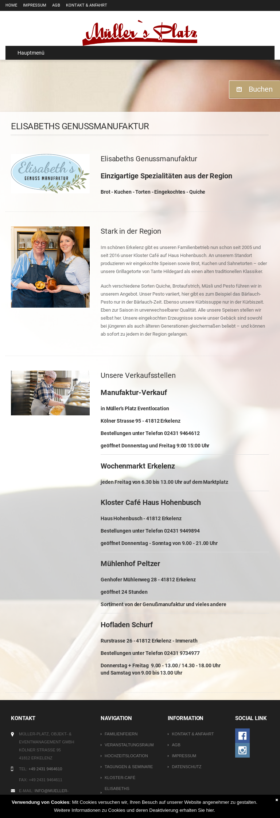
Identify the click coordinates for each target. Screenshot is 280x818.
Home (11, 5)
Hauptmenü (27, 53)
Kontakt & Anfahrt (86, 5)
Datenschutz (186, 766)
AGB (56, 5)
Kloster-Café (120, 777)
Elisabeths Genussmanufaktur (127, 792)
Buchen (261, 89)
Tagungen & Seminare (129, 766)
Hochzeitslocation (126, 756)
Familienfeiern (121, 734)
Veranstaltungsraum (129, 745)
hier (210, 810)
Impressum (34, 5)
